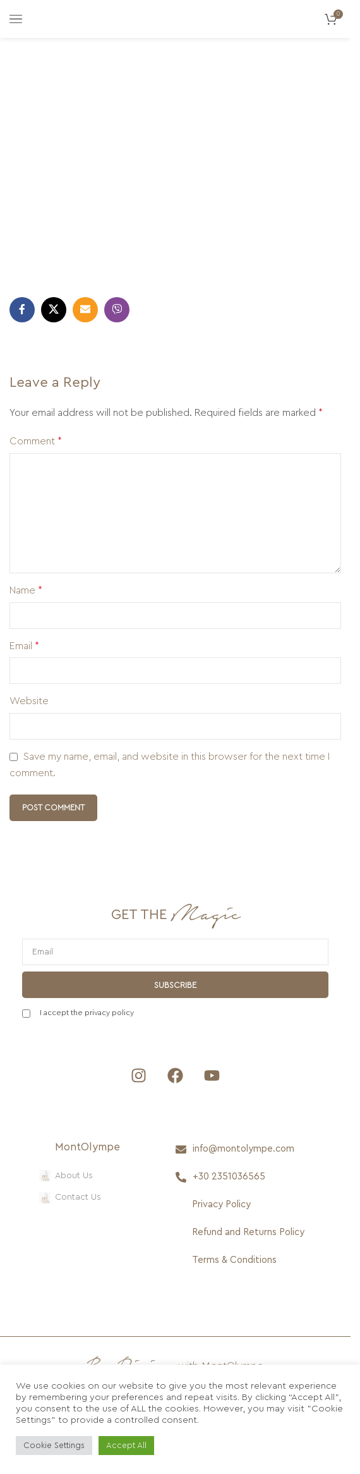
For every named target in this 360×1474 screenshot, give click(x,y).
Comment (35, 441)
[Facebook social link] (22, 309)
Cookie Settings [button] (54, 1445)
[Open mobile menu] (15, 19)
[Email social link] (85, 309)
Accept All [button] (126, 1445)
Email (24, 646)
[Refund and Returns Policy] (245, 1232)
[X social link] (53, 309)
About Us (66, 1175)
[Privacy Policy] (245, 1204)
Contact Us (70, 1197)
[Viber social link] (116, 309)
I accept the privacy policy (87, 1012)
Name (25, 590)
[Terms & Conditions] (245, 1260)
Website (29, 701)
